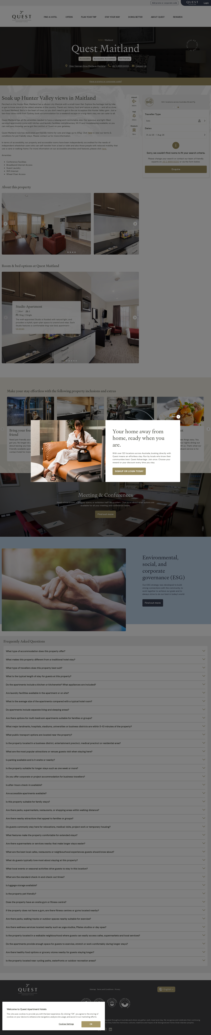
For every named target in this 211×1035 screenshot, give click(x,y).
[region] (53, 1016)
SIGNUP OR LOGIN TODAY (129, 471)
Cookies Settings (66, 1024)
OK (91, 1024)
